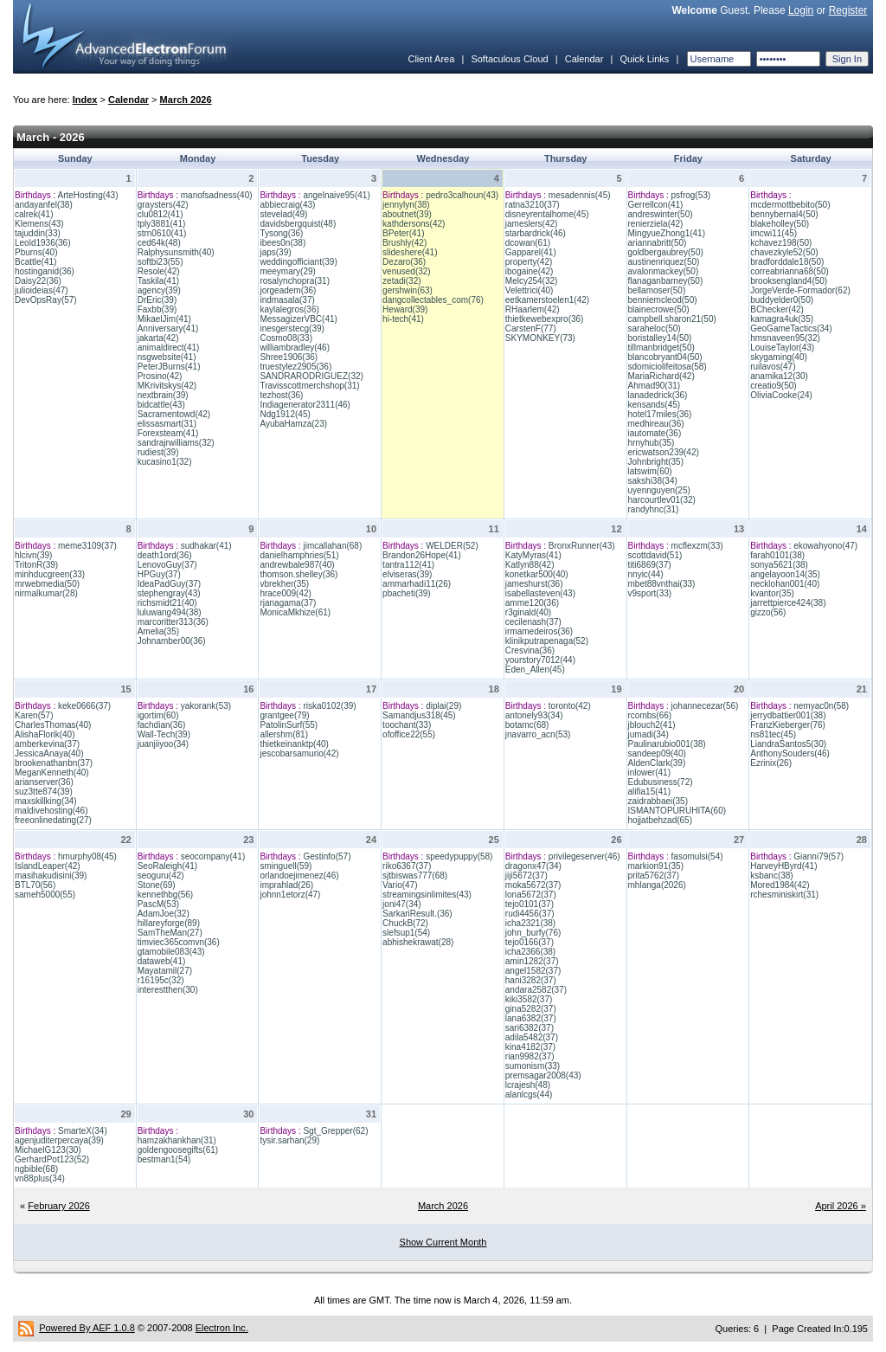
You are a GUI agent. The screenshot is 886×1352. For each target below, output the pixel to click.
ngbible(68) (36, 1169)
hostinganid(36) (44, 271)
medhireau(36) (656, 423)
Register (848, 10)
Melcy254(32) (531, 281)
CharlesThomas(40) (53, 725)
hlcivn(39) (33, 555)
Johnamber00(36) (172, 641)
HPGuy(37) (159, 574)
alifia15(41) (649, 791)
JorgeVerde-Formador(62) (800, 290)
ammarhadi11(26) (416, 584)
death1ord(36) (165, 555)
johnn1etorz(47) (290, 894)
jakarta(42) (158, 338)
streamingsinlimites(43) (427, 894)
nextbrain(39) (163, 395)
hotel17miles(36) (660, 414)
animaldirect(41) (169, 347)
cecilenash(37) (533, 622)
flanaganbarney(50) (665, 281)
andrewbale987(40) (297, 565)
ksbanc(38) (771, 875)
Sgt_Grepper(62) (335, 1131)
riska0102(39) (329, 706)
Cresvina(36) (530, 650)
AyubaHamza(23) (293, 423)
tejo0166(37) (529, 942)
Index (85, 99)
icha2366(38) (530, 951)
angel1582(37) (533, 970)
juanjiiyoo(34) (163, 744)
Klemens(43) (39, 224)
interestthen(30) (168, 990)
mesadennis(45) (580, 195)
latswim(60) (650, 471)
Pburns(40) (36, 252)
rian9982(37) (530, 1056)
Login (800, 10)
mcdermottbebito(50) (790, 204)
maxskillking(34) (46, 801)
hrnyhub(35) (651, 442)
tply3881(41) (162, 224)
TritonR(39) (36, 565)
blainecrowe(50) (659, 309)
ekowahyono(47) (825, 545)
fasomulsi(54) (697, 856)
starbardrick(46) (535, 233)
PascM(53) (158, 904)
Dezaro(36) (404, 262)
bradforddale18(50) (787, 262)
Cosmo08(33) (286, 338)
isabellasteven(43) (540, 593)
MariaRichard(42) (661, 376)
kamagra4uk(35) (781, 319)
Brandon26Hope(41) (421, 555)
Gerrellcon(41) (656, 204)
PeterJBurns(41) (169, 366)
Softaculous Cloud (509, 59)
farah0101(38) (777, 555)
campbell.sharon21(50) (672, 319)
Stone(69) (157, 885)
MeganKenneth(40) (52, 772)
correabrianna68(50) (789, 271)
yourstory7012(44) (540, 660)
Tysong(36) (281, 233)
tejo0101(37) (529, 904)
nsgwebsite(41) (167, 357)
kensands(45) (654, 404)
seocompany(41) (213, 856)
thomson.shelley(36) (298, 574)
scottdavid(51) (655, 555)
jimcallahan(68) (332, 545)
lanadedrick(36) (658, 395)
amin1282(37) (532, 961)
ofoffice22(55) (408, 734)
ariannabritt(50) (657, 243)
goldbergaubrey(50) (665, 252)
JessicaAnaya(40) (49, 753)
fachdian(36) (162, 725)
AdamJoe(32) (163, 913)
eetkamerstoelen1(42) (547, 300)
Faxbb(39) (157, 309)
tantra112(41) (408, 565)
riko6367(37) (406, 866)
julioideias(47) (41, 290)
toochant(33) (406, 725)
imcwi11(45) (773, 233)
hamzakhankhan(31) (177, 1140)
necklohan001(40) (784, 584)
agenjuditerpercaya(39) (59, 1140)
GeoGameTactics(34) (790, 328)
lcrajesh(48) (527, 1085)
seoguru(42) (161, 875)
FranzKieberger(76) (787, 725)
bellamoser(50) (657, 290)
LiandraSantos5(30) (788, 744)
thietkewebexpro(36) (544, 319)
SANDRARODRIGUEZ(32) (311, 376)
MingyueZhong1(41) (667, 233)
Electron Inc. (222, 1328)
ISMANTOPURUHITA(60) (677, 810)
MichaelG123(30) (48, 1150)
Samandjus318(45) (419, 715)
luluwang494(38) (170, 612)
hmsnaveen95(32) (785, 338)
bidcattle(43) (161, 404)
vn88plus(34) (40, 1178)
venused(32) (406, 271)
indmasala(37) (287, 300)
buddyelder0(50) (781, 300)
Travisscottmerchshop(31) (309, 385)
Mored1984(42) (779, 885)
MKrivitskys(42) (167, 385)
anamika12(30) (779, 376)
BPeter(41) (403, 233)
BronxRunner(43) (582, 545)
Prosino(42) (160, 376)
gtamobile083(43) (171, 951)
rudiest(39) (158, 452)
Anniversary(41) (168, 328)
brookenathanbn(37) (54, 763)
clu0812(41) (160, 214)
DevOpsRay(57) (46, 300)
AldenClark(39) (657, 763)
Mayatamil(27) (165, 970)
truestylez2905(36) (295, 366)
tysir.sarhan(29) (289, 1140)
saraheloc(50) (654, 328)
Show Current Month (443, 1242)
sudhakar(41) (206, 545)
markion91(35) (656, 866)
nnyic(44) (646, 574)
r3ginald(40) (528, 612)
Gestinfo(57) (326, 856)
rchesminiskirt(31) (784, 894)
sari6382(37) (529, 1028)
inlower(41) (649, 772)
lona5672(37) (530, 894)
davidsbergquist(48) (298, 224)
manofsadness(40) (217, 195)
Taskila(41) (158, 281)
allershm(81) (284, 734)
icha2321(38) (530, 923)
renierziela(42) (656, 224)
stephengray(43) (169, 593)
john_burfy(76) (533, 932)
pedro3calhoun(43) (462, 195)
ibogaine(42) (529, 271)
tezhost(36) (281, 395)
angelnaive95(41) (336, 195)
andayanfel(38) (44, 204)
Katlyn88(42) (530, 565)
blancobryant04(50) (665, 357)
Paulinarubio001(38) (667, 744)
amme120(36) (532, 603)
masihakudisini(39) (51, 875)
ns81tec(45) (773, 734)
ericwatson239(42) (663, 452)
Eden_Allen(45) (535, 669)
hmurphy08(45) (87, 856)
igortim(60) (158, 715)
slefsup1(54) (406, 932)
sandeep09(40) (657, 753)
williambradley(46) (295, 347)
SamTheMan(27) (170, 932)
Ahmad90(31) (654, 385)
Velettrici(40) (529, 290)
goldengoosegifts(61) (178, 1150)
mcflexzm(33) (697, 545)
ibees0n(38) (282, 243)
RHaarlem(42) (532, 309)
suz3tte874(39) (44, 791)
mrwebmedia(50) (47, 584)
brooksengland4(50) (788, 281)
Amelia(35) (158, 631)
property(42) (528, 262)
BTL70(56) (35, 885)
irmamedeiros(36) (539, 631)
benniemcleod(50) (662, 300)
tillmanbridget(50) (661, 347)
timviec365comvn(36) (179, 942)
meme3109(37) (87, 545)
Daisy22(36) (38, 281)
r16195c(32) (161, 980)
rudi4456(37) (530, 913)
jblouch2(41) (652, 725)
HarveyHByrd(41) (783, 866)
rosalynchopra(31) (295, 281)
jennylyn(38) (405, 204)
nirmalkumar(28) (46, 593)
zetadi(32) (401, 281)
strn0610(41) (162, 233)
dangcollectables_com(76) (433, 300)
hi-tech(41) (403, 319)
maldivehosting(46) (51, 810)
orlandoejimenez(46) (299, 875)
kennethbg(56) (166, 894)
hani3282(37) (530, 980)
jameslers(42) (531, 224)
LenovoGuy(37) (167, 565)
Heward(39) (404, 309)
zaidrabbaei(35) (658, 801)
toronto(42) (570, 706)
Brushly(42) (404, 243)
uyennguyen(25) (659, 490)
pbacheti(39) (406, 593)
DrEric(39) (157, 300)
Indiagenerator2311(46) (305, 404)
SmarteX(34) (82, 1131)
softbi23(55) (160, 262)
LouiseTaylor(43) (782, 347)
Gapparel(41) (530, 252)
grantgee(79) (284, 715)
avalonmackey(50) (663, 271)
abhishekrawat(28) (417, 942)
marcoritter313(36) (173, 622)
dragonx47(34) (533, 866)
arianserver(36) (44, 782)
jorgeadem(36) (288, 290)
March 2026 (186, 99)
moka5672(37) (533, 885)
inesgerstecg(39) (292, 328)
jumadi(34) (648, 734)
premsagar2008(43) (543, 1075)
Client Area (431, 59)
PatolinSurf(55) (289, 725)
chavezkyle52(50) (784, 252)
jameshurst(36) (534, 584)
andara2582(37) (536, 990)
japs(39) (275, 252)
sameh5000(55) (45, 894)
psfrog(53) (691, 195)
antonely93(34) (534, 715)
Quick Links (644, 59)
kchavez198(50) (781, 243)
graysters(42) (163, 204)
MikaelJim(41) (164, 319)
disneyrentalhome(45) (547, 214)
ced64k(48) (159, 243)
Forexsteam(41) (168, 433)
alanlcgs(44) (528, 1094)
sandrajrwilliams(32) (176, 442)
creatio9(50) (773, 385)
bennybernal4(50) (784, 214)
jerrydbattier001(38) (787, 715)
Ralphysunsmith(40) (176, 252)
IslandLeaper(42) (47, 866)
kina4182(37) (530, 1047)
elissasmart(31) (167, 423)
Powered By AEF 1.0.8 (87, 1328)
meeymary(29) (287, 271)
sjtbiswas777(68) (414, 875)
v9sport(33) (650, 593)
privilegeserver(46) (584, 856)
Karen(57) (34, 715)
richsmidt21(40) (167, 603)
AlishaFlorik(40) (44, 734)
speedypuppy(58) (459, 856)
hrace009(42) (285, 593)
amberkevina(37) (47, 744)
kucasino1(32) (165, 462)
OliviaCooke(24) (781, 395)
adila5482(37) (531, 1037)
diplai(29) (443, 706)
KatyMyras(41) (533, 555)
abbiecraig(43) (287, 204)
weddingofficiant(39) (298, 262)
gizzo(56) (768, 612)
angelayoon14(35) (785, 574)
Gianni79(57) (818, 856)
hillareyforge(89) (169, 923)
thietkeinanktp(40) (294, 744)
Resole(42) (159, 271)
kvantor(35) (772, 593)
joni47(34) (401, 904)
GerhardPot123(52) (52, 1159)
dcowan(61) (527, 243)
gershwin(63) (407, 290)
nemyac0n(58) (821, 706)
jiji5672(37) (526, 875)
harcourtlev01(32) (662, 500)
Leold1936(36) (43, 243)
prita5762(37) (653, 875)
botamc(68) (527, 725)
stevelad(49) (283, 214)
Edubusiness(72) (660, 782)
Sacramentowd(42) (174, 414)
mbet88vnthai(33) (662, 584)
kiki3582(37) (528, 999)
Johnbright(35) (656, 462)
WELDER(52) (452, 545)
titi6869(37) (649, 565)
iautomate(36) (655, 433)
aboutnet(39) (407, 214)
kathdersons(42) (413, 224)
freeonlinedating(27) (53, 820)
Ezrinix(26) (771, 763)
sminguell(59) (285, 866)
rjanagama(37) (288, 603)
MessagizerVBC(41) (298, 319)
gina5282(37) (530, 1009)
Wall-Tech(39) (164, 734)
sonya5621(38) (779, 565)
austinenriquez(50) (664, 262)
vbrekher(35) (284, 584)
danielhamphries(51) (299, 555)
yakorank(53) (206, 706)
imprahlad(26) (286, 885)
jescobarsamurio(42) (299, 753)
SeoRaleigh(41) (168, 866)
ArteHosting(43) (87, 195)
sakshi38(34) (652, 481)
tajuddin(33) (38, 233)
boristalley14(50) (660, 338)
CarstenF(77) (530, 328)
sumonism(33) (532, 1066)
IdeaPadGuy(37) (169, 584)
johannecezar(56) (705, 706)
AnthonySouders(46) (790, 753)
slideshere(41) (409, 252)
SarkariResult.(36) (417, 913)
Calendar (584, 59)
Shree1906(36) (289, 357)
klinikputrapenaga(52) (546, 641)
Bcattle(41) (35, 262)
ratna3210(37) (532, 204)
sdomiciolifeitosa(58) (667, 366)
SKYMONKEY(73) (540, 338)
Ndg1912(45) (285, 414)
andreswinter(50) (660, 214)
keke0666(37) (84, 706)
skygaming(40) (778, 357)
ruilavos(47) (772, 366)
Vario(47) (399, 885)
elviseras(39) (407, 574)
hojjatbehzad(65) (660, 820)
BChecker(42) (777, 309)
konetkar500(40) (536, 574)
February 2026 (59, 1206)
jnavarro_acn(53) (538, 734)
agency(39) (159, 290)
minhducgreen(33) (50, 574)
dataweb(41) (162, 961)
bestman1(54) (164, 1159)
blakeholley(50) (779, 224)
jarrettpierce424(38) (787, 603)
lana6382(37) (530, 1018)
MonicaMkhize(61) (295, 612)
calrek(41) (34, 214)
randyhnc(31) (653, 509)
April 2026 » (840, 1206)
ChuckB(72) (405, 923)
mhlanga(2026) (657, 885)
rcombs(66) (650, 715)
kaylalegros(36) (289, 309)
